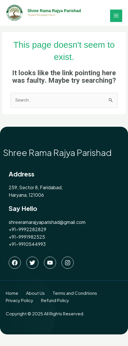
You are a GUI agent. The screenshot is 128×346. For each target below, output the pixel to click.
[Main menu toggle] (116, 16)
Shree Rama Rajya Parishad (54, 10)
